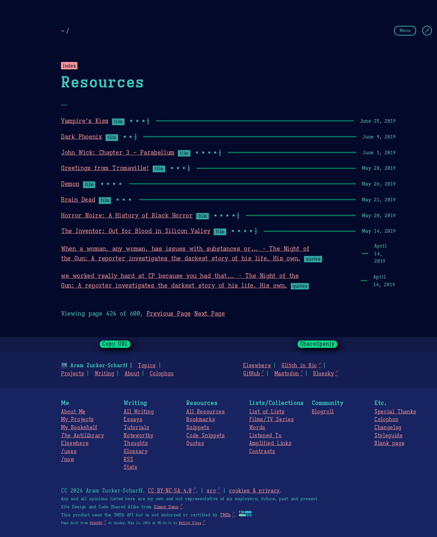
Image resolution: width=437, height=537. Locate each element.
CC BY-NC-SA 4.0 (169, 491)
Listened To (265, 435)
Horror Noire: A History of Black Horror (127, 215)
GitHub (251, 373)
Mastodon (286, 373)
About (132, 373)
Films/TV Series (271, 419)
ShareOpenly (317, 344)
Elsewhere (257, 365)
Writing (104, 373)
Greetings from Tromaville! (105, 168)
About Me (73, 412)
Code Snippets (205, 435)
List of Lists (267, 412)
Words (257, 427)
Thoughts (136, 443)
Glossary (135, 451)
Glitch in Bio (299, 365)
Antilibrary (82, 435)
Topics (147, 365)
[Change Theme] (427, 30)
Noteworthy (139, 435)
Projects (72, 373)
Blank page (389, 443)
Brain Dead (78, 199)
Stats (130, 467)
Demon (70, 183)
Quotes (195, 443)
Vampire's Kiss (84, 121)
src (211, 491)
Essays (133, 419)
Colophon (162, 373)
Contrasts (262, 451)
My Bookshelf (79, 427)
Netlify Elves (190, 523)
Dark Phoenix (81, 136)
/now (67, 459)
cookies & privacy (254, 491)
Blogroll (323, 412)
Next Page (209, 313)
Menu (405, 30)
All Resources (205, 412)
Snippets (197, 427)
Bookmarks (200, 419)
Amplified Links (270, 443)
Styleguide (388, 435)
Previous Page (169, 313)
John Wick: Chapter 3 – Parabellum (117, 152)
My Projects (77, 419)
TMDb (225, 515)
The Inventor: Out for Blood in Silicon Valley (135, 231)
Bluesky (323, 373)
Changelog (387, 427)
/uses (68, 451)
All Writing (139, 412)
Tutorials (136, 427)
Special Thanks (395, 412)
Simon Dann (166, 507)
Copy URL (115, 344)
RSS (128, 459)
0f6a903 (96, 523)
